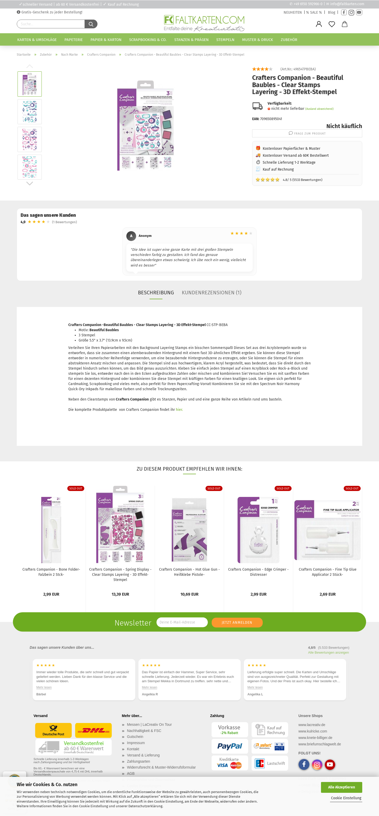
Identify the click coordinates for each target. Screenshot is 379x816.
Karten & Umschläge (37, 39)
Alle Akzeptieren (341, 787)
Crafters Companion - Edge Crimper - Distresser (258, 572)
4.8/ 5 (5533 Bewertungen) (289, 179)
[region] (189, 252)
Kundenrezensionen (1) (211, 292)
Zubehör (289, 39)
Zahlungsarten (138, 761)
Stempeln (225, 39)
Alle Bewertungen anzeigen (328, 652)
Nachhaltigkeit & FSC (144, 731)
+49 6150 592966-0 (308, 4)
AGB (131, 773)
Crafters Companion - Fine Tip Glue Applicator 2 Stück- (328, 572)
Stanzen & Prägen (191, 39)
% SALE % (314, 12)
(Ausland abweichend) (319, 109)
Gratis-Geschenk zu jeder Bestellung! (51, 12)
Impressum (136, 743)
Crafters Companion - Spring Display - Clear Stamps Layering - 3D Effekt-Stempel (120, 574)
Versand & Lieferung (143, 755)
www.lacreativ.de (312, 725)
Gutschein (135, 737)
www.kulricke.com (313, 731)
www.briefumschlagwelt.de (320, 744)
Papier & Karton (105, 39)
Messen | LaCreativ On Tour (149, 724)
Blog (331, 12)
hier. (179, 409)
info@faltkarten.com (347, 4)
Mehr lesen (44, 687)
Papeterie (73, 39)
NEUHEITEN (293, 12)
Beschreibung (156, 292)
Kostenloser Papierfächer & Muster (291, 148)
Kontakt (133, 749)
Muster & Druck (257, 39)
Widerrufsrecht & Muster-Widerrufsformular (161, 767)
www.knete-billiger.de (316, 738)
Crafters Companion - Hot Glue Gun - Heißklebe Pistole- (189, 572)
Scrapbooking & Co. (148, 39)
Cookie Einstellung (346, 798)
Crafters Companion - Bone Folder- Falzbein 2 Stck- (51, 572)
